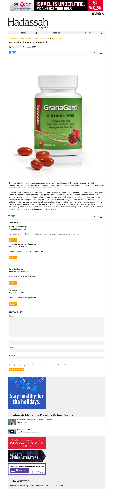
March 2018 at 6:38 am (17, 229)
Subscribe (56, 33)
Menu (23, 33)
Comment (13, 316)
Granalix (26, 197)
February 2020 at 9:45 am (19, 271)
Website (12, 355)
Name (12, 340)
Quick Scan (56, 38)
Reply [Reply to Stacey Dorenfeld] (13, 240)
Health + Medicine (41, 38)
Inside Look (25, 38)
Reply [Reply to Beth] (13, 304)
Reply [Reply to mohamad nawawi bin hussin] (13, 257)
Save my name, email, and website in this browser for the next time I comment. (37, 365)
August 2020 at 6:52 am (18, 293)
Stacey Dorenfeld (16, 226)
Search (88, 33)
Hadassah (13, 38)
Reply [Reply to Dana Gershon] (13, 282)
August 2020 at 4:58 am (18, 246)
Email (98, 52)
